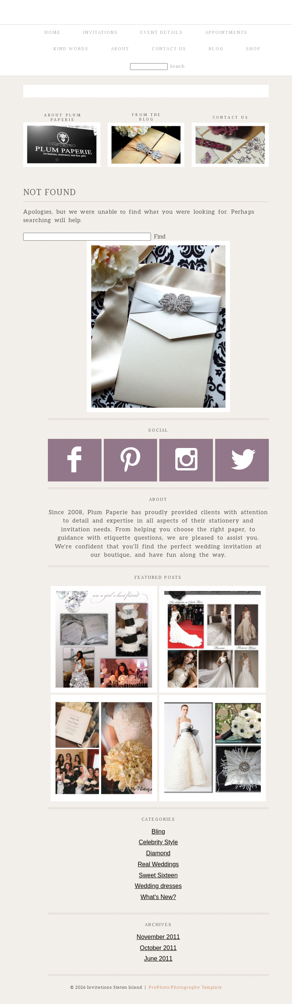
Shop (253, 49)
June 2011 (158, 958)
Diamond (158, 853)
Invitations (100, 32)
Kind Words (71, 49)
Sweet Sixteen (158, 875)
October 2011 (158, 948)
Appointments (226, 32)
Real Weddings (158, 864)
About (120, 49)
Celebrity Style (158, 842)
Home (52, 32)
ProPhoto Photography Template (185, 987)
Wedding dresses (158, 886)
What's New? (158, 897)
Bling (158, 831)
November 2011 (158, 937)
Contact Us (169, 49)
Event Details (161, 32)
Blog (216, 49)
